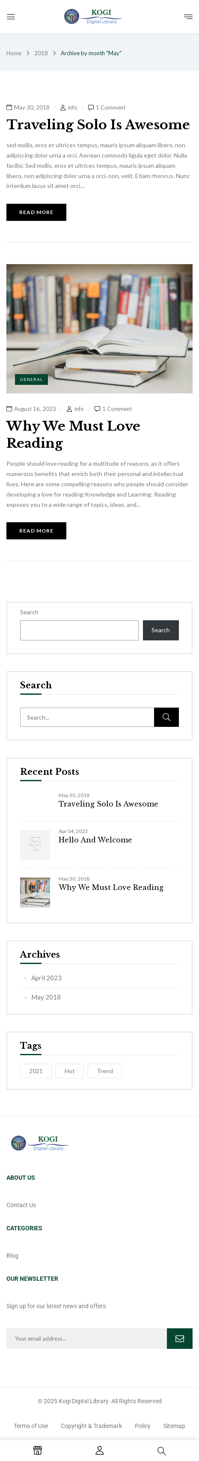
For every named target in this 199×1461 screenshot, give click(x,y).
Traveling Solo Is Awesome (108, 804)
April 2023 (46, 978)
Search (29, 612)
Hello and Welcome (95, 840)
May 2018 (46, 997)
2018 (41, 53)
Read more (36, 212)
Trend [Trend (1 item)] (105, 1070)
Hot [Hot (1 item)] (70, 1070)
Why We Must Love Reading (111, 887)
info (72, 107)
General (31, 379)
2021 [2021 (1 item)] (36, 1070)
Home (13, 53)
